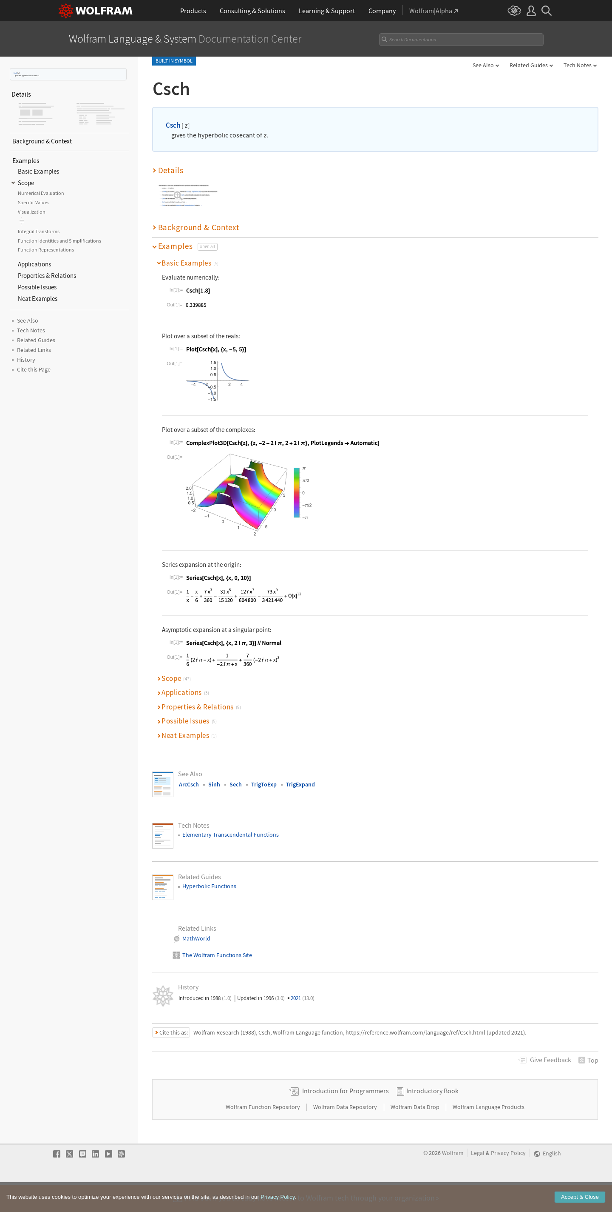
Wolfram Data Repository (345, 1134)
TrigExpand (300, 784)
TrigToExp (264, 784)
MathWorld (196, 938)
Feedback (550, 1059)
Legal (477, 1180)
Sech (236, 784)
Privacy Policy (508, 1180)
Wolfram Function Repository (263, 1134)
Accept (580, 1201)
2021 (302, 998)
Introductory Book (432, 1118)
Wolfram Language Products (488, 1134)
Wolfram (453, 1180)
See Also (483, 65)
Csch (15, 73)
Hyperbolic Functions (209, 886)
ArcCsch (189, 784)
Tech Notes (578, 65)
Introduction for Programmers (345, 1118)
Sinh (214, 784)
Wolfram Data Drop (416, 1134)
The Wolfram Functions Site (217, 955)
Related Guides (529, 65)
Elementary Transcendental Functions (230, 834)
